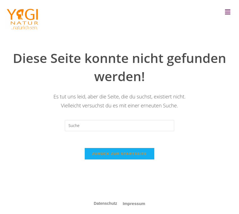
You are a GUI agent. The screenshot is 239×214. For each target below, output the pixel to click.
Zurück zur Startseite (119, 154)
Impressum (134, 203)
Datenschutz (105, 203)
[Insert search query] (119, 125)
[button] (228, 11)
